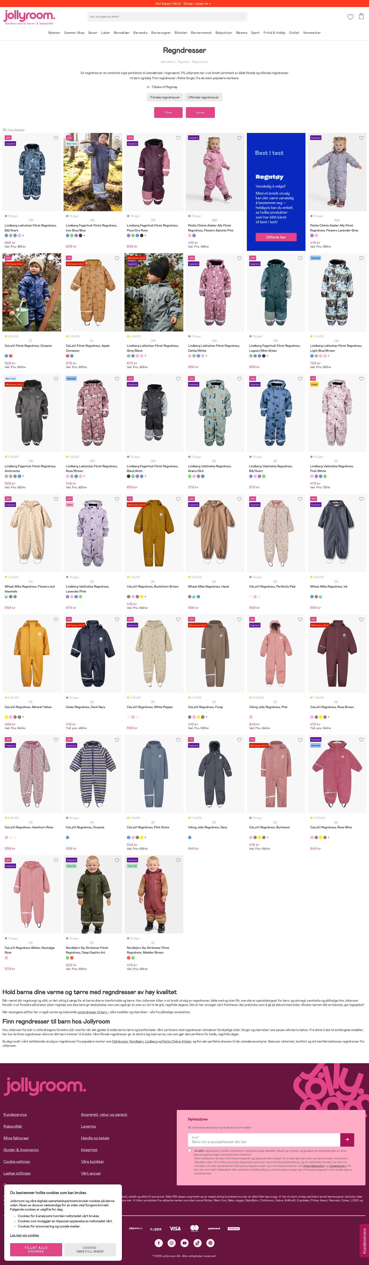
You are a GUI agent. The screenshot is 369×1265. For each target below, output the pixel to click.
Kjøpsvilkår (13, 1126)
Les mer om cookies (25, 1234)
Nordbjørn (136, 1042)
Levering (88, 1126)
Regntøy (183, 62)
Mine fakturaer (16, 1138)
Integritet (89, 1150)
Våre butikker (92, 1161)
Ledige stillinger (17, 1173)
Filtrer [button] (168, 112)
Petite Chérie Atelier (176, 1042)
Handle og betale (95, 1138)
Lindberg (151, 1042)
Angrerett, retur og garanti (104, 1114)
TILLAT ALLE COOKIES (36, 1249)
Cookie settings (17, 1161)
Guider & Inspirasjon (21, 1150)
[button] (350, 17)
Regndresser (200, 62)
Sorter (201, 112)
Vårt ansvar (91, 1173)
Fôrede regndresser (165, 97)
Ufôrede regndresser (203, 97)
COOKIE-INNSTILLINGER (90, 1249)
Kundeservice (15, 1114)
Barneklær (167, 62)
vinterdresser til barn (92, 1012)
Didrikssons (120, 1042)
